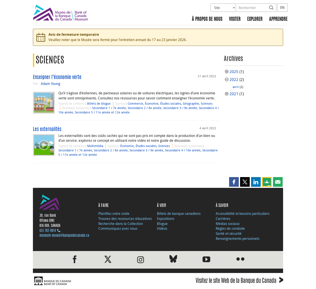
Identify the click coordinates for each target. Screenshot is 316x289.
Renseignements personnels (237, 238)
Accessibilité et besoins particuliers (242, 213)
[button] (234, 182)
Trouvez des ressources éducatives (125, 218)
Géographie (191, 103)
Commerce (135, 103)
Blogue (162, 223)
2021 (234, 93)
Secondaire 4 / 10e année (183, 150)
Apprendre (278, 19)
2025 (234, 71)
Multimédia (95, 146)
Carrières (223, 218)
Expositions (165, 218)
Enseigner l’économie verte (57, 77)
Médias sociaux (228, 223)
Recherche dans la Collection (120, 223)
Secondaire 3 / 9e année (180, 108)
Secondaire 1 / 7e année (109, 108)
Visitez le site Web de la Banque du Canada (239, 281)
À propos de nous (207, 19)
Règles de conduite (230, 228)
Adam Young (50, 83)
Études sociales (170, 103)
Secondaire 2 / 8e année (145, 108)
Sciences (206, 103)
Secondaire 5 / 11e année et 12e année (102, 112)
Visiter (235, 19)
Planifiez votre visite (113, 213)
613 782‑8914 (48, 231)
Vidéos (162, 228)
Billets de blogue (99, 103)
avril (236, 87)
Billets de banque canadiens (179, 213)
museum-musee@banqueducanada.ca (64, 235)
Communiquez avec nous (117, 228)
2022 (234, 79)
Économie (151, 103)
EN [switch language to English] (282, 7)
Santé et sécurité (229, 233)
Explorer (254, 19)
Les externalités (47, 129)
